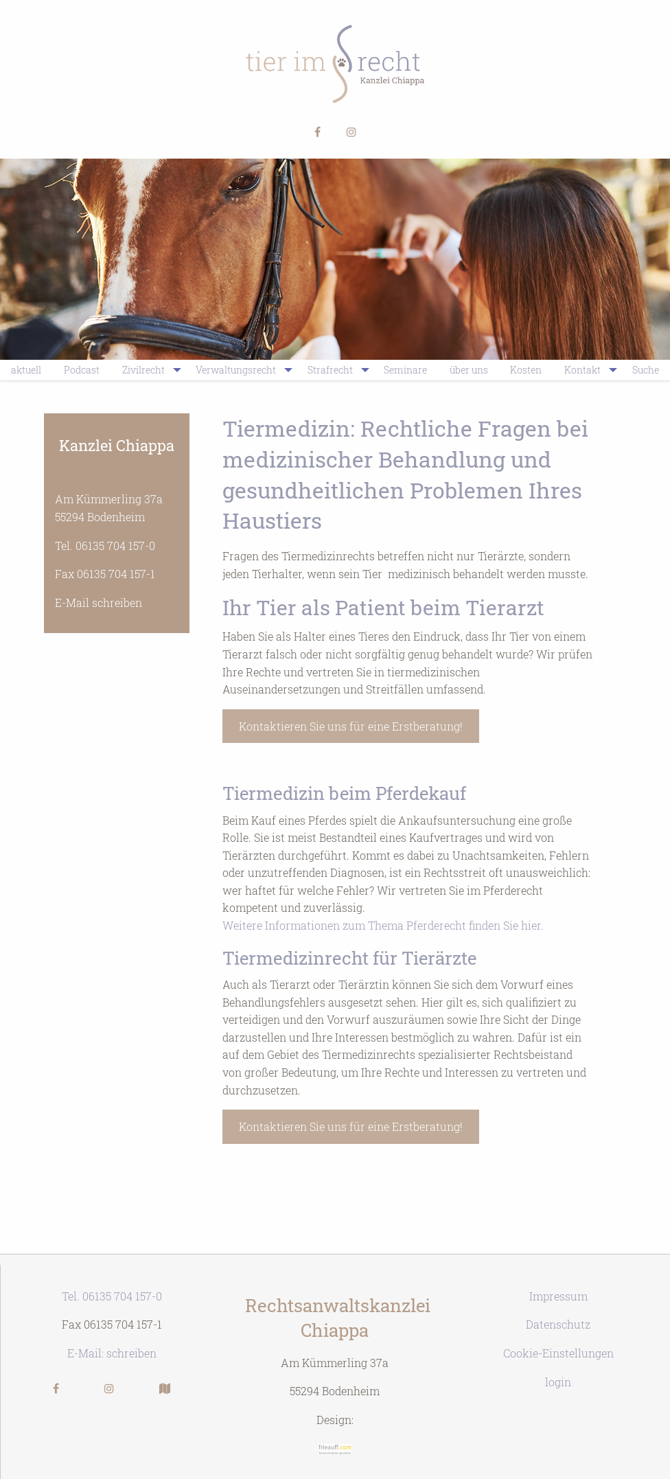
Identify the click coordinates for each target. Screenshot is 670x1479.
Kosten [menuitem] (526, 369)
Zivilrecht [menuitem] (143, 369)
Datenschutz (558, 1324)
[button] (317, 132)
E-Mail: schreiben (112, 1353)
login (558, 1382)
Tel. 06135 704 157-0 (105, 545)
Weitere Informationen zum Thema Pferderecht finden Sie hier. (383, 925)
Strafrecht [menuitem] (330, 369)
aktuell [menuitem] (26, 369)
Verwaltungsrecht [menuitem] (236, 369)
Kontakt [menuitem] (582, 369)
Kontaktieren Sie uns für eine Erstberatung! (351, 726)
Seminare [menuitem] (405, 369)
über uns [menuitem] (469, 369)
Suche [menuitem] (645, 369)
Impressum (558, 1296)
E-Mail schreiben (98, 602)
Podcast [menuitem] (82, 369)
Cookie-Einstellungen (558, 1353)
